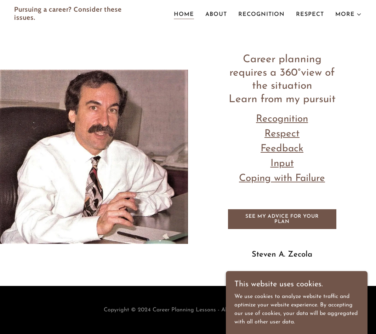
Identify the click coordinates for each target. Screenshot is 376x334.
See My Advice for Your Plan (281, 219)
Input (282, 164)
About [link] (216, 14)
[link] (75, 18)
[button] (348, 14)
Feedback (282, 149)
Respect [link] (310, 14)
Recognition (282, 119)
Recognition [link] (261, 14)
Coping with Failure (282, 178)
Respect (282, 134)
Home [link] (184, 14)
